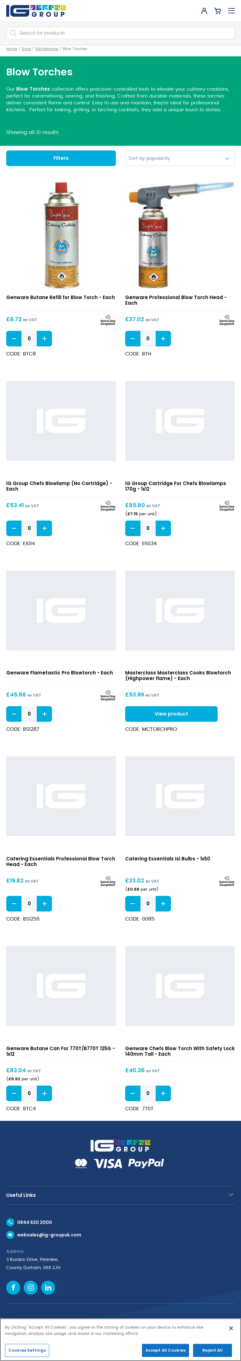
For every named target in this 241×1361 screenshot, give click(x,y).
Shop (26, 49)
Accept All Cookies (165, 1350)
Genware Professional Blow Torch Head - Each (176, 300)
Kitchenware (46, 49)
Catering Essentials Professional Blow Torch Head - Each (60, 861)
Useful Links (21, 1195)
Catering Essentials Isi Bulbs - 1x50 (167, 858)
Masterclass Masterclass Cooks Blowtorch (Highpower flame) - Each (178, 675)
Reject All (212, 1350)
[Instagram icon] (31, 1288)
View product (170, 713)
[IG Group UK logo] (36, 11)
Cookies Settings (27, 1350)
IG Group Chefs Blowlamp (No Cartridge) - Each (59, 486)
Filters (61, 158)
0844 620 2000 (34, 1222)
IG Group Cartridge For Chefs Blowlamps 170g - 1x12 (175, 486)
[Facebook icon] (13, 1288)
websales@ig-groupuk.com (49, 1235)
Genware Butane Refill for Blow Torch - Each (60, 297)
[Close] (231, 1328)
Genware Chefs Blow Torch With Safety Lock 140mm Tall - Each (180, 1051)
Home (11, 49)
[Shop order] (180, 158)
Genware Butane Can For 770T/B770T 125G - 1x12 (60, 1051)
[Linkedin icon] (48, 1288)
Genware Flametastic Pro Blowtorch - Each (59, 672)
